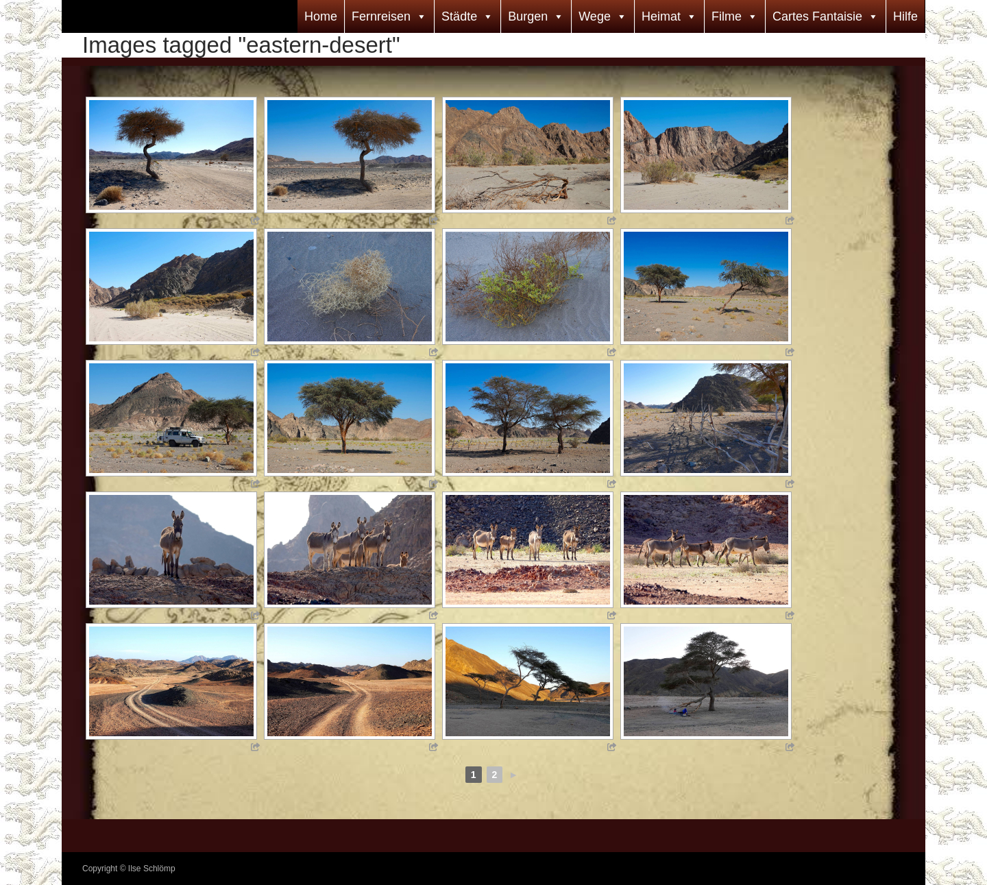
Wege (594, 16)
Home (320, 16)
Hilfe (905, 16)
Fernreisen (381, 16)
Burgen (528, 16)
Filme (726, 16)
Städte (459, 16)
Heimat (661, 16)
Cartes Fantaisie (817, 16)
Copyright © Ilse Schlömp (128, 868)
